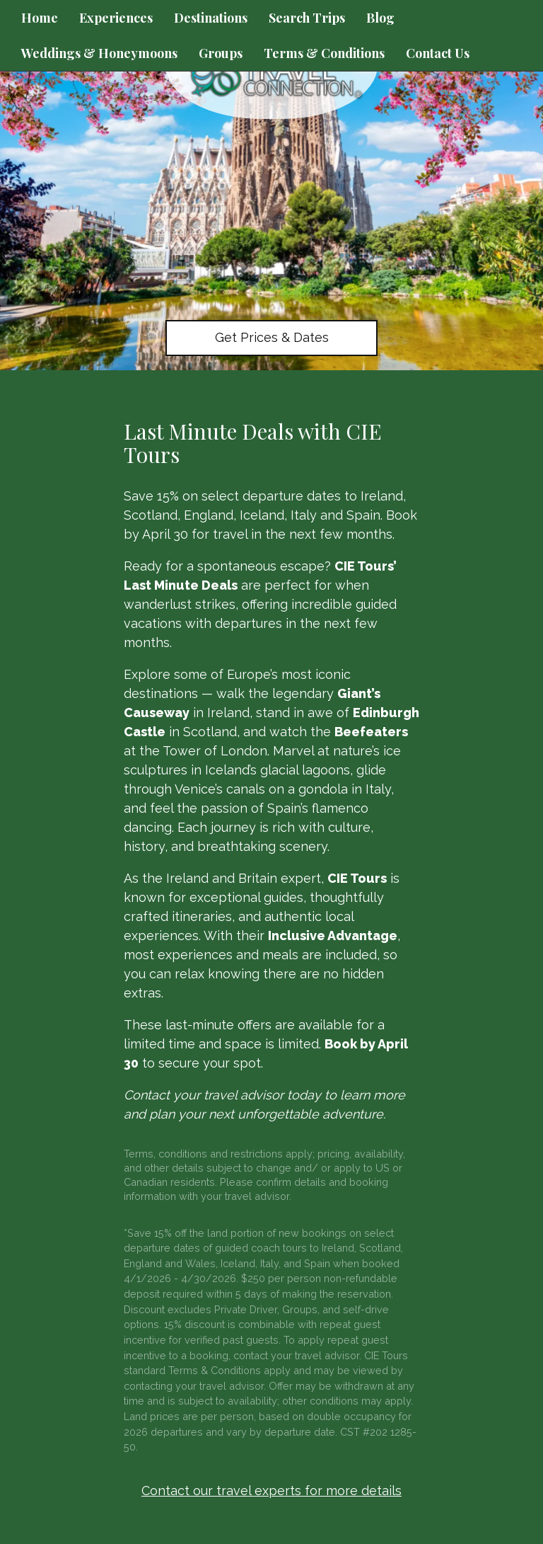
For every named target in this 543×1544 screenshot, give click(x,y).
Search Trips (307, 17)
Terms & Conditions (324, 53)
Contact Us (437, 53)
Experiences (116, 17)
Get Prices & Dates (272, 337)
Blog (380, 17)
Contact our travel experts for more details (271, 1490)
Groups (221, 53)
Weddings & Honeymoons (99, 53)
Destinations (210, 17)
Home (39, 17)
